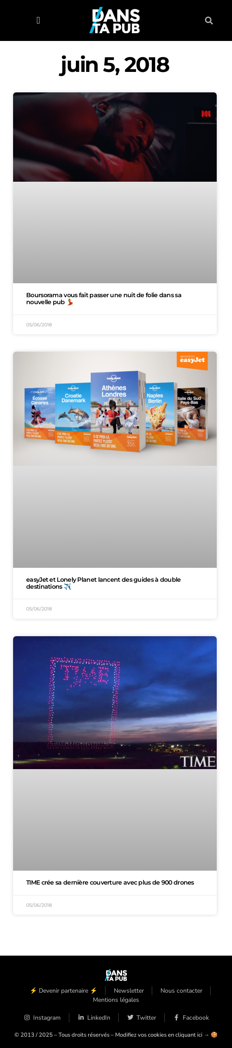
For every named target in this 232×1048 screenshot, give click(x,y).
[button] (38, 20)
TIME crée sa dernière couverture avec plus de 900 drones (110, 882)
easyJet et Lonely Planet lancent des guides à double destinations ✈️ (103, 583)
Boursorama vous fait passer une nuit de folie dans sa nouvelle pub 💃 (103, 298)
